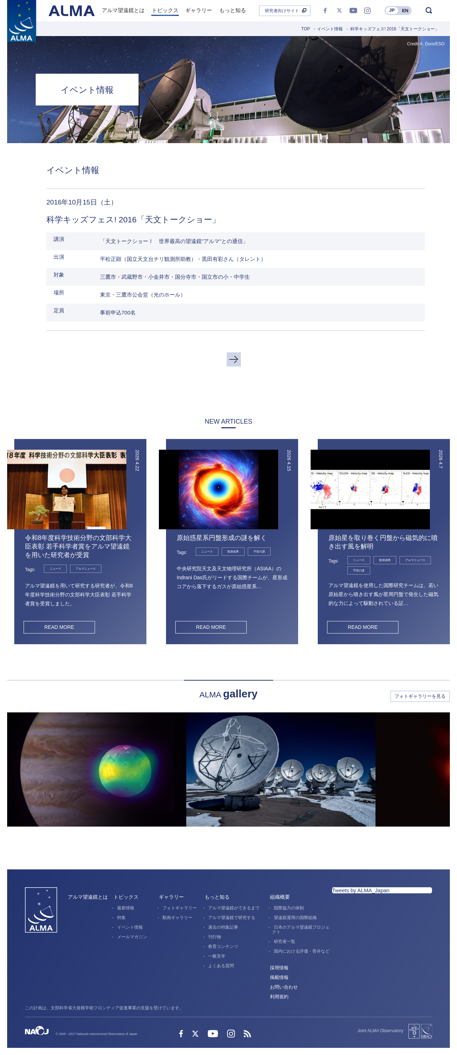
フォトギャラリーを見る (420, 696)
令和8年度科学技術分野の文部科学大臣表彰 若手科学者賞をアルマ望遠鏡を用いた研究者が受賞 (78, 546)
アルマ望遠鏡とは (88, 896)
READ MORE (59, 627)
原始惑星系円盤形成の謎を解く (222, 537)
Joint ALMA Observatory (380, 1030)
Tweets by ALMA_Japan (361, 890)
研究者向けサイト (282, 10)
